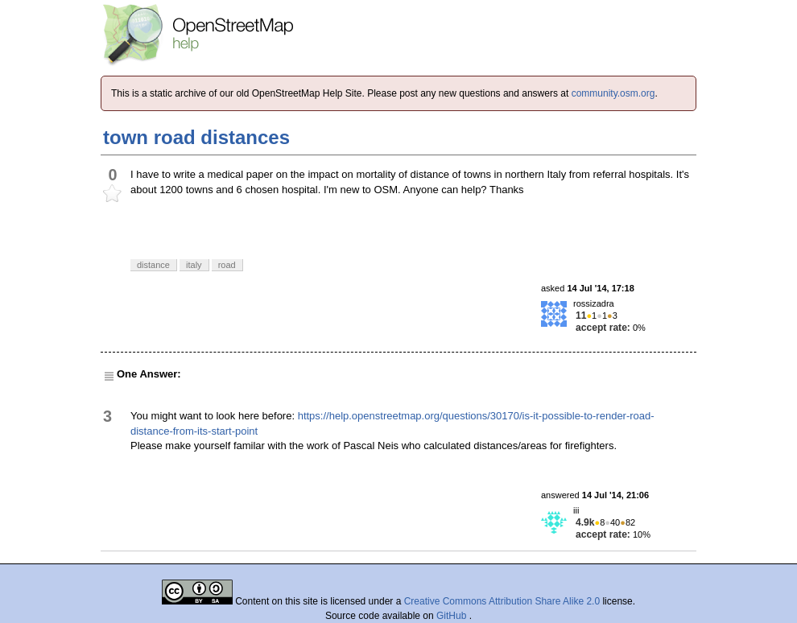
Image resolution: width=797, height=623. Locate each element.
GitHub (452, 615)
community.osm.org (613, 93)
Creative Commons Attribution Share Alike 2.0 (502, 601)
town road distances (196, 137)
